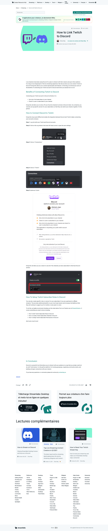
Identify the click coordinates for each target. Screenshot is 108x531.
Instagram (29, 479)
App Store (40, 483)
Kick (27, 493)
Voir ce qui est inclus (68, 20)
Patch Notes (41, 493)
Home (17, 8)
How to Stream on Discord (26, 447)
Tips (51, 487)
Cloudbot (52, 489)
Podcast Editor (53, 510)
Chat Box (63, 481)
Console (75, 497)
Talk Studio (52, 508)
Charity (17, 489)
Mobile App (53, 485)
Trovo (27, 489)
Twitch (28, 483)
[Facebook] (26, 385)
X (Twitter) (29, 481)
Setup (39, 477)
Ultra (51, 479)
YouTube (28, 485)
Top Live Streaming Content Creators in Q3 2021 (53, 449)
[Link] (30, 385)
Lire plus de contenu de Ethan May (78, 41)
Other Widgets (65, 485)
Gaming (17, 491)
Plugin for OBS (53, 477)
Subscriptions (76, 503)
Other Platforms (30, 491)
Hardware (17, 483)
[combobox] (30, 12)
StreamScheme (76, 308)
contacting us (62, 372)
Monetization (18, 485)
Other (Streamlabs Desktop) (41, 489)
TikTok (28, 477)
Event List (63, 479)
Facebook (29, 487)
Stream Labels (65, 483)
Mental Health (18, 497)
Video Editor (53, 506)
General (75, 495)
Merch (51, 493)
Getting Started (19, 477)
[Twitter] (23, 385)
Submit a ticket (77, 514)
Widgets (40, 485)
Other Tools (53, 497)
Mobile (16, 487)
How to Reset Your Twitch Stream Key (79, 449)
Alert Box (63, 477)
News (16, 495)
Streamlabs (92, 2)
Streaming (23, 8)
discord (18, 376)
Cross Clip (52, 503)
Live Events (18, 493)
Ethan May (30, 456)
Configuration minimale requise (79, 14)
